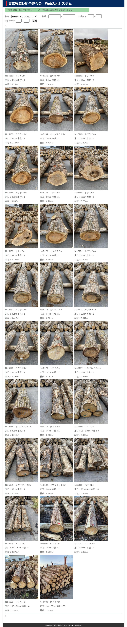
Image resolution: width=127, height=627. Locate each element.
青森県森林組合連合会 (60, 625)
